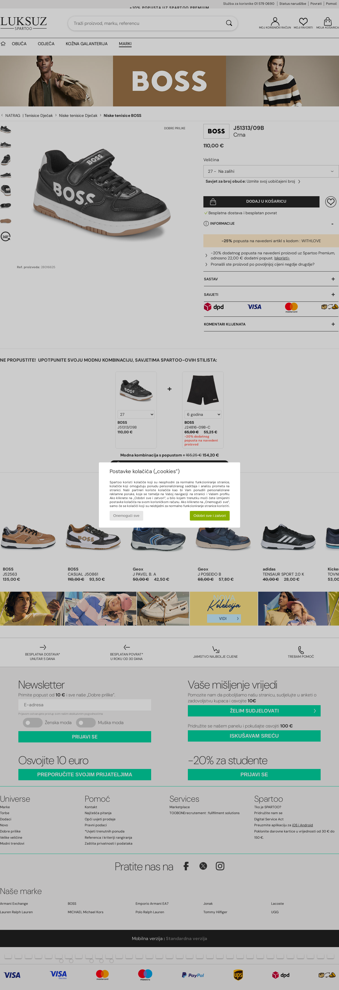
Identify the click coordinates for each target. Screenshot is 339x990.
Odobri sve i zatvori (210, 515)
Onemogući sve (126, 515)
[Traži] (229, 23)
